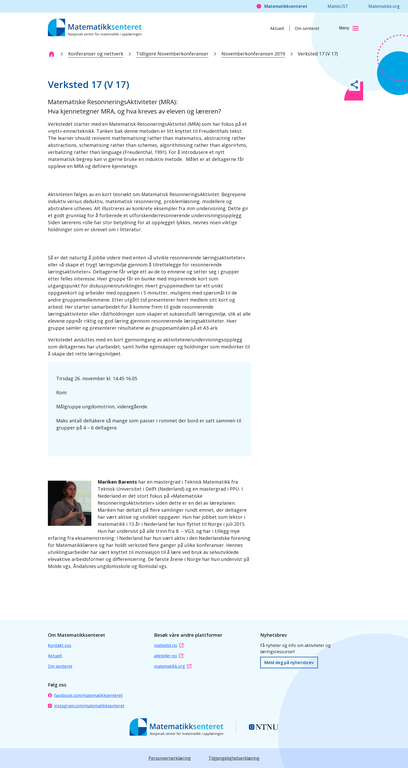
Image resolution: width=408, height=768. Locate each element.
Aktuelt (277, 28)
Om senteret (307, 28)
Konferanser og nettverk (95, 54)
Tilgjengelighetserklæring (233, 758)
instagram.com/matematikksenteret (86, 706)
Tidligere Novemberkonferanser (172, 54)
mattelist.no (168, 645)
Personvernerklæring (170, 758)
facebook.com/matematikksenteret (85, 695)
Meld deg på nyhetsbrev (289, 662)
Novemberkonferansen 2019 (253, 54)
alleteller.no (168, 656)
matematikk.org (172, 666)
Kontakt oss (59, 645)
